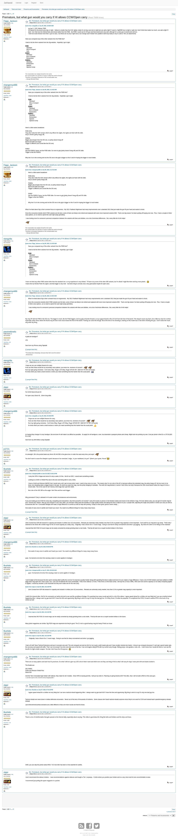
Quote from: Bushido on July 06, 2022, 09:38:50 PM (39, 546)
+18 (12, 389)
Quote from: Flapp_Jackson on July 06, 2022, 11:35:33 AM (41, 296)
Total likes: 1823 (7, 256)
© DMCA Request (89, 830)
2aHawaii (8, 2)
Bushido (7, 469)
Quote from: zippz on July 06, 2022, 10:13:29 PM (38, 586)
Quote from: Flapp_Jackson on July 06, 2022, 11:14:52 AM (41, 89)
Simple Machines (94, 833)
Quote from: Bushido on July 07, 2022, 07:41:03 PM (39, 689)
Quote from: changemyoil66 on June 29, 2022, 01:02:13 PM (41, 473)
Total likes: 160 (7, 342)
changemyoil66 (10, 85)
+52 (12, 241)
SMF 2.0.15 (82, 833)
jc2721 (7, 449)
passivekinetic (10, 332)
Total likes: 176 (7, 479)
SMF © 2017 (88, 833)
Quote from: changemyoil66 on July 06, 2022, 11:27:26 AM (41, 169)
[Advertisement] (89, 800)
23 (13, 13)
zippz (6, 387)
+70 (12, 451)
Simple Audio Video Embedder (89, 835)
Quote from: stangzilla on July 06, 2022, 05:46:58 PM (39, 416)
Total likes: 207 (7, 459)
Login (26, 3)
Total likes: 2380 (7, 401)
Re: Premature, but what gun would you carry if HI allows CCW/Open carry (55, 21)
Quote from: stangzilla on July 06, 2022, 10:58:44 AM (39, 25)
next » (174, 811)
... (12, 13)
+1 (11, 87)
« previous (169, 811)
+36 (12, 23)
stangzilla (8, 239)
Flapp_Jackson (10, 21)
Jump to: (145, 815)
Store (41, 3)
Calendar (18, 3)
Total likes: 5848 (7, 37)
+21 (12, 471)
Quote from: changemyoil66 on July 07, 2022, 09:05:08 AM (41, 570)
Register (34, 3)
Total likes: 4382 (7, 95)
